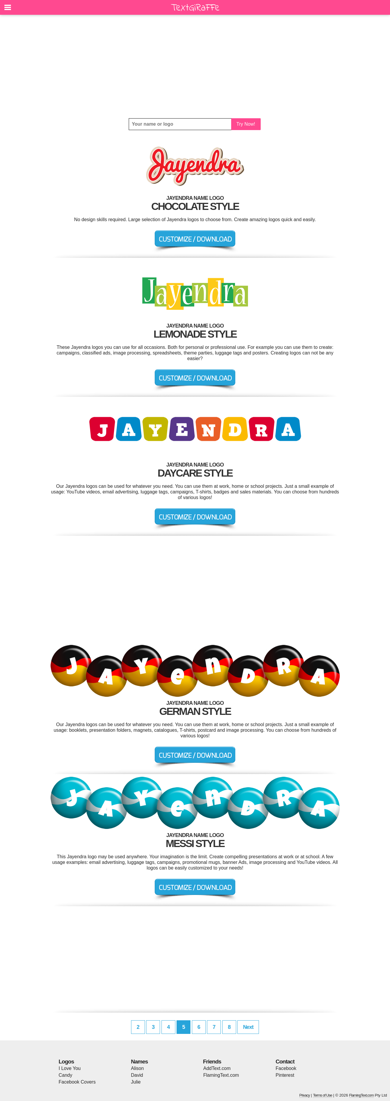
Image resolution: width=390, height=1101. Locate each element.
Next (248, 1027)
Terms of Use (322, 1095)
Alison (137, 1068)
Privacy (304, 1095)
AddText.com (217, 1068)
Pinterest (285, 1075)
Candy (65, 1075)
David (137, 1075)
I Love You (70, 1068)
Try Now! (245, 124)
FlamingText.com (221, 1075)
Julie (136, 1081)
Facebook (286, 1068)
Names (139, 1061)
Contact (285, 1061)
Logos (66, 1061)
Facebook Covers (77, 1081)
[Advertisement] (195, 66)
